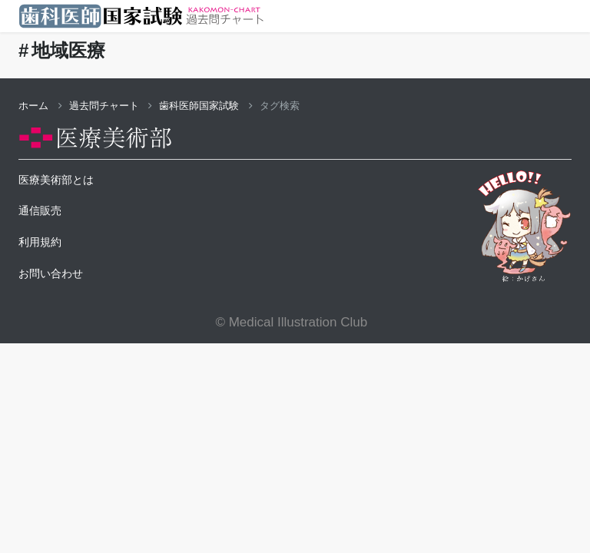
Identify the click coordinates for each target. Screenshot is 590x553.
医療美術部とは (56, 180)
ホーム (40, 105)
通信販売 (39, 210)
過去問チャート (111, 105)
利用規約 (39, 242)
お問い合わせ (50, 273)
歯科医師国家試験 (206, 105)
